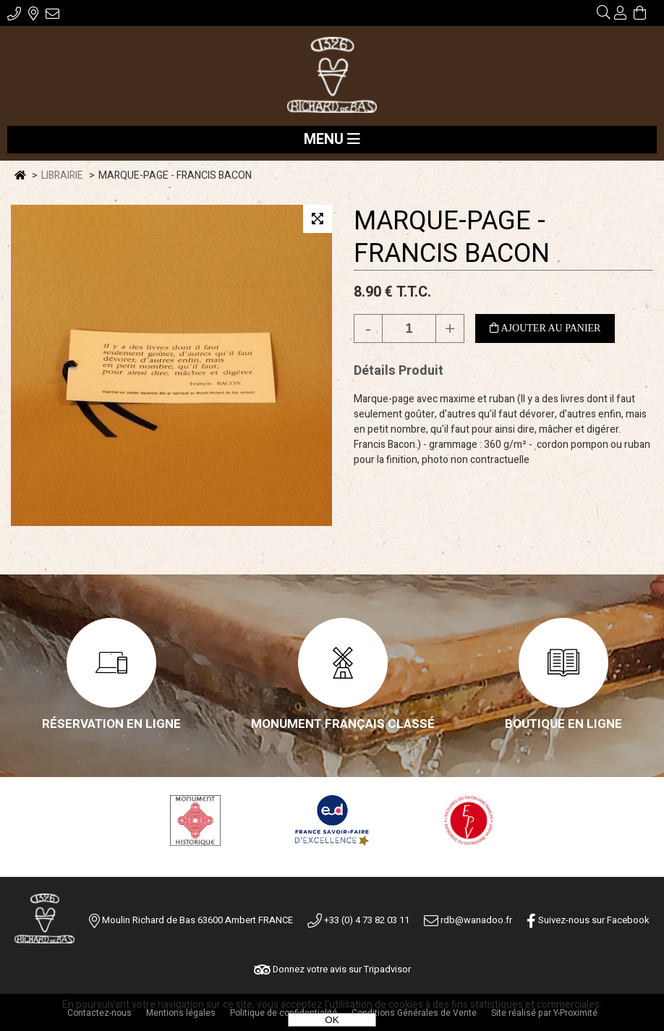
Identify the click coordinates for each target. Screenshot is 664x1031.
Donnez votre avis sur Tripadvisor (332, 969)
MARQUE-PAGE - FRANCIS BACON (452, 237)
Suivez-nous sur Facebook (588, 920)
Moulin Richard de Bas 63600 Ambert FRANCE (197, 920)
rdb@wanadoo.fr (468, 920)
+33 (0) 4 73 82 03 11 (358, 920)
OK (332, 1019)
